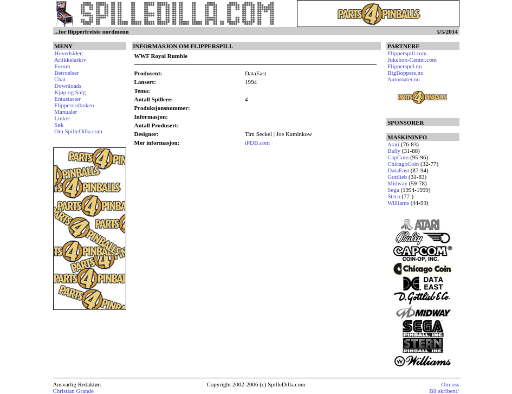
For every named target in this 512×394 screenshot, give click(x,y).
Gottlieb (397, 176)
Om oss (450, 384)
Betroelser (66, 72)
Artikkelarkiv (70, 59)
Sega (393, 189)
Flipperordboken (74, 105)
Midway (397, 183)
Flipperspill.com (406, 53)
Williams (398, 202)
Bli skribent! (444, 390)
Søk (58, 124)
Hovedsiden (68, 53)
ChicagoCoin (403, 163)
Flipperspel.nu (404, 66)
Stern (393, 196)
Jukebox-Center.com (412, 59)
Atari (393, 144)
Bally (393, 150)
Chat (60, 79)
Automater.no (403, 79)
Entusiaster (67, 98)
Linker (62, 118)
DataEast (398, 170)
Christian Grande (73, 390)
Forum (62, 66)
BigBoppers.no (405, 72)
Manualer (65, 111)
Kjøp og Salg (70, 92)
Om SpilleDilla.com (78, 131)
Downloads (67, 85)
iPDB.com (257, 142)
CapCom (398, 157)
